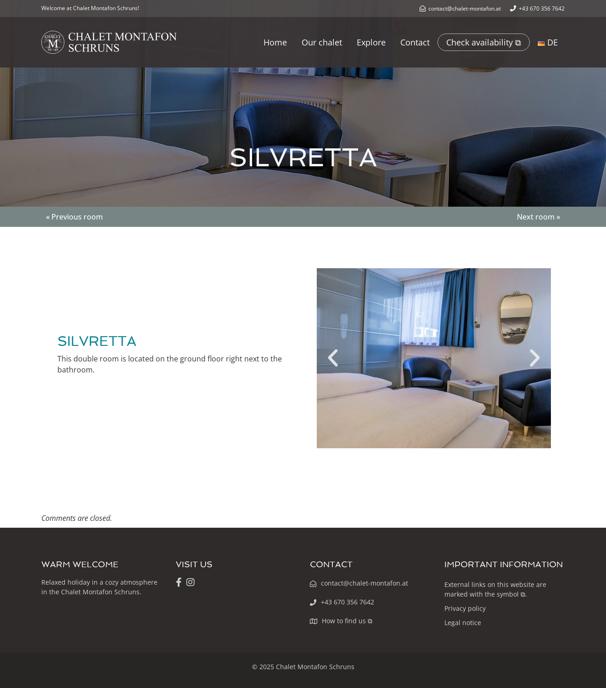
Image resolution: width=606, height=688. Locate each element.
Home (275, 42)
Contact (415, 42)
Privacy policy (465, 608)
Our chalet (322, 42)
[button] (332, 358)
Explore (371, 42)
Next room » (538, 217)
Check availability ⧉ (483, 42)
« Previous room (74, 217)
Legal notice (462, 622)
